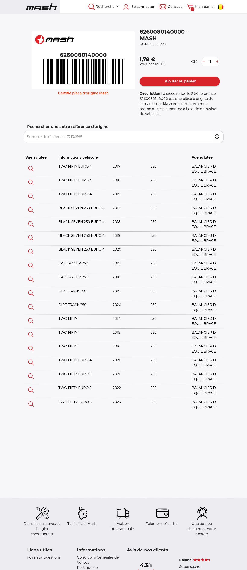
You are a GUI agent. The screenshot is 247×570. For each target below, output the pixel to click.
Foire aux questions (44, 557)
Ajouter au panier (180, 81)
